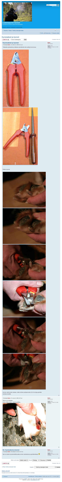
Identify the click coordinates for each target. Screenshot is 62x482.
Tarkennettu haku (55, 6)
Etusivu (6, 30)
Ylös (58, 395)
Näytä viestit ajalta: (19, 460)
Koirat (10, 30)
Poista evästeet (38, 476)
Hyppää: (32, 467)
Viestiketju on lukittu (6, 39)
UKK (42, 33)
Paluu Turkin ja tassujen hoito (9, 466)
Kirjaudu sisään (56, 33)
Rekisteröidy (48, 33)
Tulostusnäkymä (55, 30)
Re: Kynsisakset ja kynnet (11, 450)
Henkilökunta (31, 476)
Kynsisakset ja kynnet (10, 37)
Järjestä (34, 460)
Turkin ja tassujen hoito (17, 30)
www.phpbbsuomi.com (35, 479)
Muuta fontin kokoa (58, 30)
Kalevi (9, 44)
